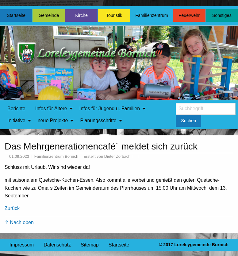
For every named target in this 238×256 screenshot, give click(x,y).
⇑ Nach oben (19, 222)
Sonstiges (222, 15)
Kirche (81, 15)
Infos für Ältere (51, 108)
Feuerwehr (189, 15)
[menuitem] (16, 108)
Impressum (22, 244)
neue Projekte (53, 120)
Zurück (12, 208)
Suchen (188, 120)
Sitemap (90, 244)
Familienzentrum (151, 15)
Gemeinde (49, 15)
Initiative (16, 120)
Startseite (16, 15)
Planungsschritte (98, 120)
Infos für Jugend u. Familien (109, 108)
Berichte (16, 108)
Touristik (114, 15)
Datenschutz (57, 244)
